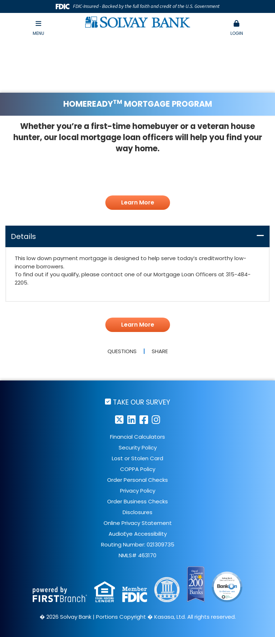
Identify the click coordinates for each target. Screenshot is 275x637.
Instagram (156, 419)
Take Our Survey (141, 402)
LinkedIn (131, 419)
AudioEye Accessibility (138, 533)
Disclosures (137, 512)
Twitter (119, 419)
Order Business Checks (137, 501)
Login (236, 28)
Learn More (137, 202)
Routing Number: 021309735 (137, 544)
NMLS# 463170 (137, 555)
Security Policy (138, 447)
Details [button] (23, 236)
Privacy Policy (137, 490)
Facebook (143, 419)
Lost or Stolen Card (137, 458)
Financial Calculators (137, 436)
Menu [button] (38, 28)
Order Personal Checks (137, 480)
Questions (122, 351)
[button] (236, 28)
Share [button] (160, 351)
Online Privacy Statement (138, 523)
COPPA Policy (137, 469)
